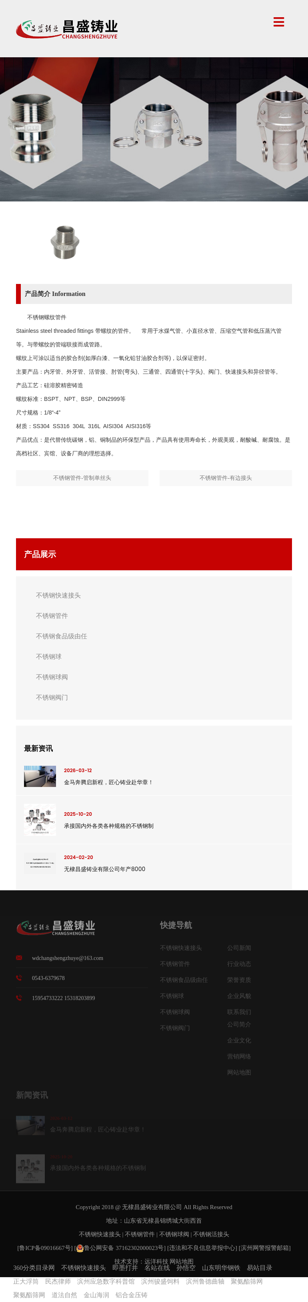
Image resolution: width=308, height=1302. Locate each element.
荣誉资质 (239, 983)
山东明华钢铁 (221, 1267)
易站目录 (259, 1267)
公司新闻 (239, 951)
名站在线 (157, 1267)
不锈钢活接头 (211, 1234)
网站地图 (239, 1075)
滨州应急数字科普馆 (106, 1281)
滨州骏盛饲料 (160, 1281)
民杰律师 (58, 1281)
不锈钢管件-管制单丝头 (82, 478)
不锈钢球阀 (52, 677)
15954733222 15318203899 (63, 1001)
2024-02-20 (78, 857)
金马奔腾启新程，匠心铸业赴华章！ (109, 782)
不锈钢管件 (52, 615)
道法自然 (64, 1295)
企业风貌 (239, 999)
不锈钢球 (49, 656)
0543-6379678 (48, 981)
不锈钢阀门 (52, 697)
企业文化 (239, 1043)
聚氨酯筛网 (247, 1281)
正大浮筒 (26, 1281)
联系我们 (239, 1015)
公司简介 (239, 1027)
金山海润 (96, 1295)
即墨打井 (125, 1267)
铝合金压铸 (132, 1295)
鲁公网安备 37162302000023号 (120, 1248)
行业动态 (239, 967)
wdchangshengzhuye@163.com (67, 961)
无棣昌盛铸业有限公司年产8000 (104, 869)
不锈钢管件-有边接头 (226, 478)
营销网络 (239, 1059)
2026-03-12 (78, 770)
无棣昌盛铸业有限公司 (152, 1207)
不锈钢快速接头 (58, 595)
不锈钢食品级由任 (61, 636)
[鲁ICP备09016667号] (45, 1248)
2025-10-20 (78, 814)
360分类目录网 (34, 1267)
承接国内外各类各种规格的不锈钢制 (109, 826)
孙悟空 (186, 1267)
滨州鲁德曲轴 (205, 1281)
